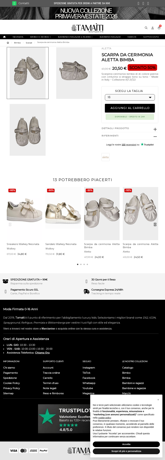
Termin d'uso (50, 383)
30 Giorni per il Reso (103, 279)
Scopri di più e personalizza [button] (126, 451)
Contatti (24, 3)
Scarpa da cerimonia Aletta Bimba (102, 246)
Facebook (88, 377)
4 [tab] (87, 264)
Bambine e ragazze (134, 388)
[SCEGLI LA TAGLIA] (130, 97)
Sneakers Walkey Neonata (23, 244)
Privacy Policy (11, 388)
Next (155, 224)
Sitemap (8, 393)
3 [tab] (84, 264)
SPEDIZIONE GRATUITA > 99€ (29, 279)
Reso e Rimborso (53, 393)
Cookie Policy (11, 383)
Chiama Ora (42, 352)
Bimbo (126, 372)
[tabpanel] (24, 223)
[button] (158, 399)
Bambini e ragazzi (133, 383)
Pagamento (10, 372)
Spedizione (10, 377)
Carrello (48, 377)
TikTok (86, 372)
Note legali (49, 388)
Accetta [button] (126, 444)
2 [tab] (80, 264)
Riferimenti (110, 135)
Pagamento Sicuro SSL (24, 289)
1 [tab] (77, 264)
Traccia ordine (51, 372)
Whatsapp (88, 383)
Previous (10, 224)
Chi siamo (9, 367)
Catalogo (127, 367)
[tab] (130, 128)
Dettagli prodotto (115, 128)
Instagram (88, 367)
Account (48, 367)
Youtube (87, 388)
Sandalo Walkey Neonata (60, 244)
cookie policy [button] (104, 417)
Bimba (126, 377)
